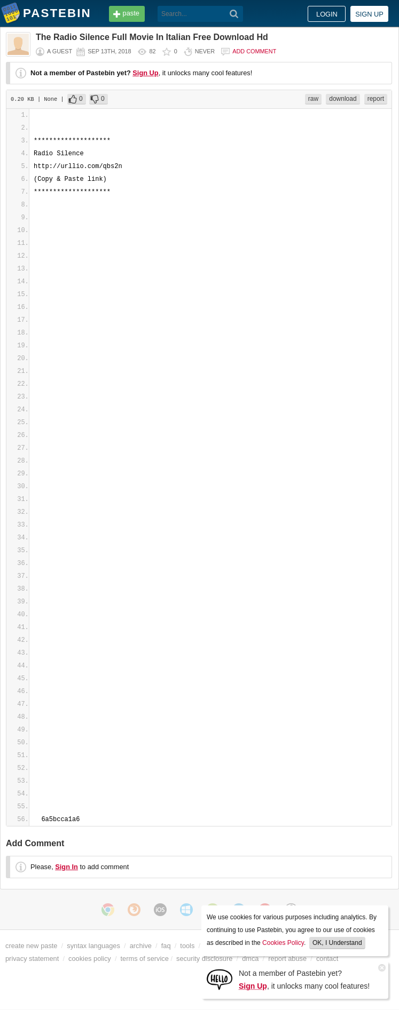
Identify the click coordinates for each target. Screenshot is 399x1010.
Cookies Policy (283, 943)
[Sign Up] (219, 978)
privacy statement (32, 959)
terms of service (145, 959)
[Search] (234, 14)
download (342, 98)
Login (327, 14)
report (375, 98)
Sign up (369, 14)
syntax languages (93, 946)
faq (166, 946)
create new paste (31, 946)
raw (313, 98)
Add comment (254, 51)
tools (187, 946)
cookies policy (89, 959)
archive (141, 946)
